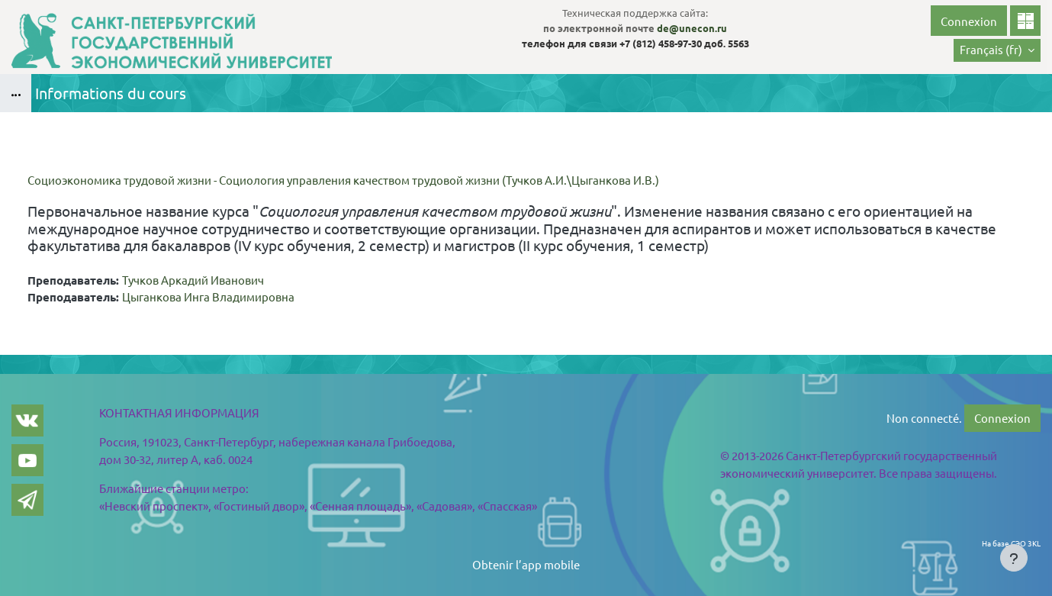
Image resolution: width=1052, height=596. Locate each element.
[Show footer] (1014, 558)
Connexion (969, 21)
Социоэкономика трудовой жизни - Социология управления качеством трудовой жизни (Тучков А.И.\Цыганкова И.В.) (343, 179)
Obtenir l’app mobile (526, 564)
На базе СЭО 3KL (1011, 543)
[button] (997, 50)
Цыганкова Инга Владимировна (208, 296)
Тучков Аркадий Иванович (193, 279)
